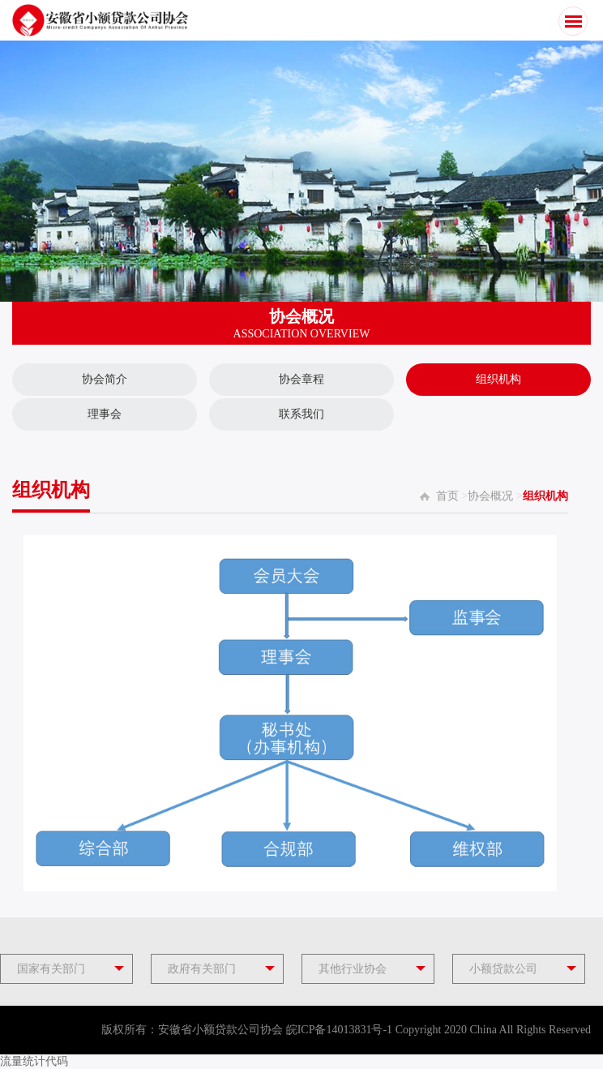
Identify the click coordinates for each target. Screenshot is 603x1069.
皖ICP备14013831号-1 (339, 1030)
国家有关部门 (51, 969)
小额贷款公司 (503, 969)
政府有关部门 (202, 969)
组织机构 (498, 379)
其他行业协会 (353, 969)
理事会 (105, 414)
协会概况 (490, 496)
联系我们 (301, 414)
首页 (447, 496)
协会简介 (104, 379)
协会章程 (301, 379)
